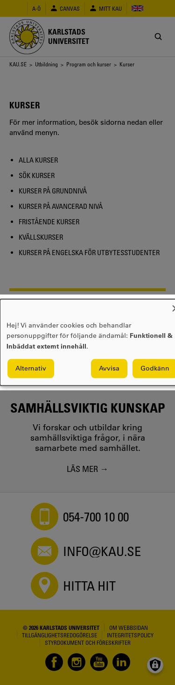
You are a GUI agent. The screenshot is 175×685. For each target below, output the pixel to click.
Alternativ (30, 368)
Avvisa (109, 368)
